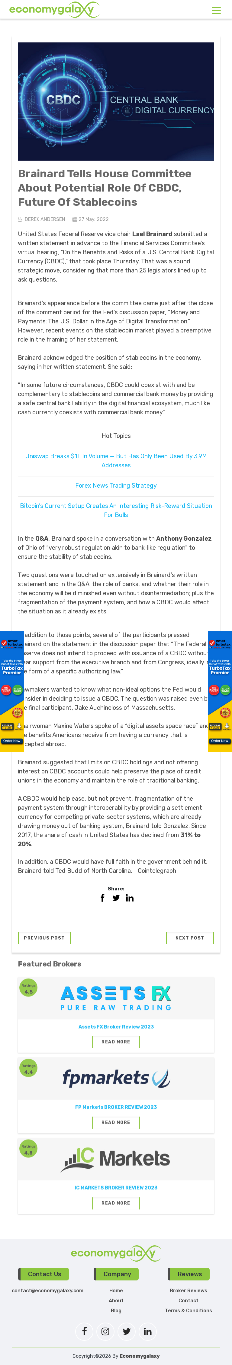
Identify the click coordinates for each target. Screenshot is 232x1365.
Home (116, 1290)
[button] (44, 938)
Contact (188, 1300)
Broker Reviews (188, 1290)
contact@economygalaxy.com (47, 1290)
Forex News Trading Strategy (116, 485)
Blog (116, 1310)
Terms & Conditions (188, 1310)
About (116, 1300)
